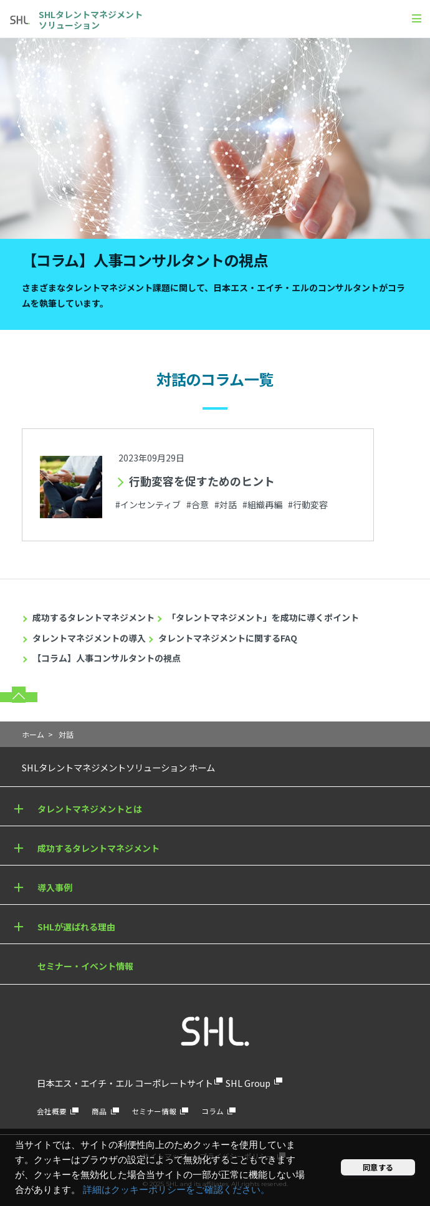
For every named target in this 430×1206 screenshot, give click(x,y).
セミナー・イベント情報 (85, 966)
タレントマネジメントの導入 (89, 638)
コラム (212, 1111)
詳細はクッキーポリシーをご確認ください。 (176, 1190)
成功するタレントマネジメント (93, 617)
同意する (378, 1167)
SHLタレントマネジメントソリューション (91, 19)
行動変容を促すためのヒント (202, 481)
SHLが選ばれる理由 (76, 926)
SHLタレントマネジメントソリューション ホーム (118, 767)
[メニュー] (416, 18)
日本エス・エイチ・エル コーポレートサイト (125, 1082)
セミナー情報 (153, 1111)
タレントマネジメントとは (89, 809)
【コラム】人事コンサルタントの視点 (106, 658)
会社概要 (52, 1111)
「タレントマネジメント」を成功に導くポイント (263, 617)
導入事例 (54, 887)
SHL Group (248, 1082)
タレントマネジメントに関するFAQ (227, 638)
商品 (99, 1111)
